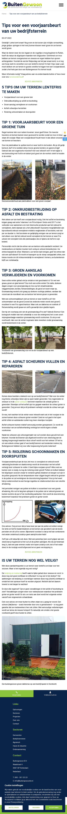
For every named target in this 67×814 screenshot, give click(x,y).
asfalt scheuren (21, 402)
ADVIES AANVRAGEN (33, 81)
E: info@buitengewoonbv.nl (23, 781)
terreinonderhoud (16, 77)
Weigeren (36, 807)
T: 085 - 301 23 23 (20, 777)
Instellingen (14, 807)
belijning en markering (13, 573)
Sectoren (17, 729)
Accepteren (53, 807)
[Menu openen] (61, 5)
